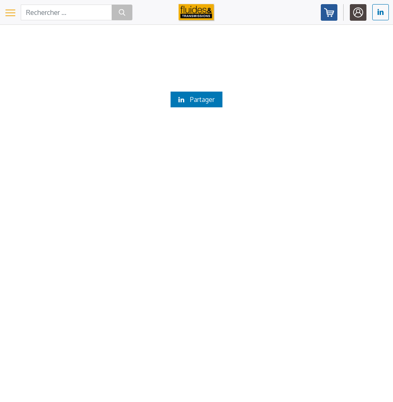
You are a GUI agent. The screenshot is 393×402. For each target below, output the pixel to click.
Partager (196, 99)
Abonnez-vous (329, 12)
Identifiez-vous (358, 12)
